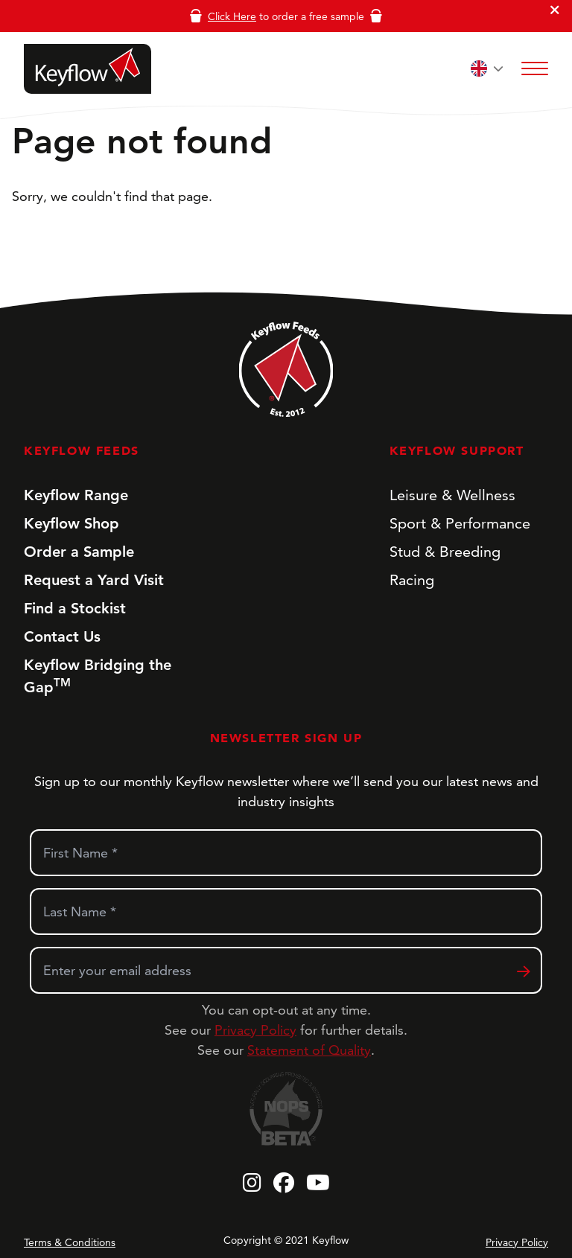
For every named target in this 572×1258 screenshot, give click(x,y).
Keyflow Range (76, 495)
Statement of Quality (309, 1050)
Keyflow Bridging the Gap (97, 676)
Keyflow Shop (71, 523)
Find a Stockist (75, 608)
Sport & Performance (460, 523)
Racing (412, 580)
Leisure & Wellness (452, 495)
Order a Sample (79, 552)
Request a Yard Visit (94, 580)
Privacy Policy (255, 1029)
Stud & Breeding (445, 552)
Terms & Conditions (69, 1242)
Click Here (232, 16)
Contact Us (62, 636)
